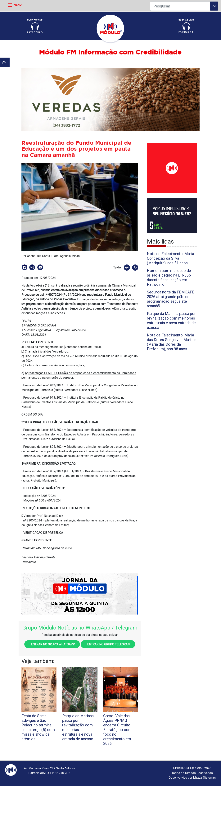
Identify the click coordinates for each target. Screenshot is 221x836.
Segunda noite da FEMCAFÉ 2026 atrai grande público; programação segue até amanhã (170, 299)
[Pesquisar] (180, 6)
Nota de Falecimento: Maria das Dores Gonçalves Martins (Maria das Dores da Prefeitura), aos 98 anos (171, 342)
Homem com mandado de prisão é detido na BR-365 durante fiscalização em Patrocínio (169, 277)
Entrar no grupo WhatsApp (52, 644)
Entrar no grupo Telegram (108, 644)
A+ (127, 267)
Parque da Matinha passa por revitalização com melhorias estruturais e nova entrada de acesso (171, 320)
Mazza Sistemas (204, 777)
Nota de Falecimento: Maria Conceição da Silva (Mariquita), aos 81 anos (170, 258)
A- (135, 267)
